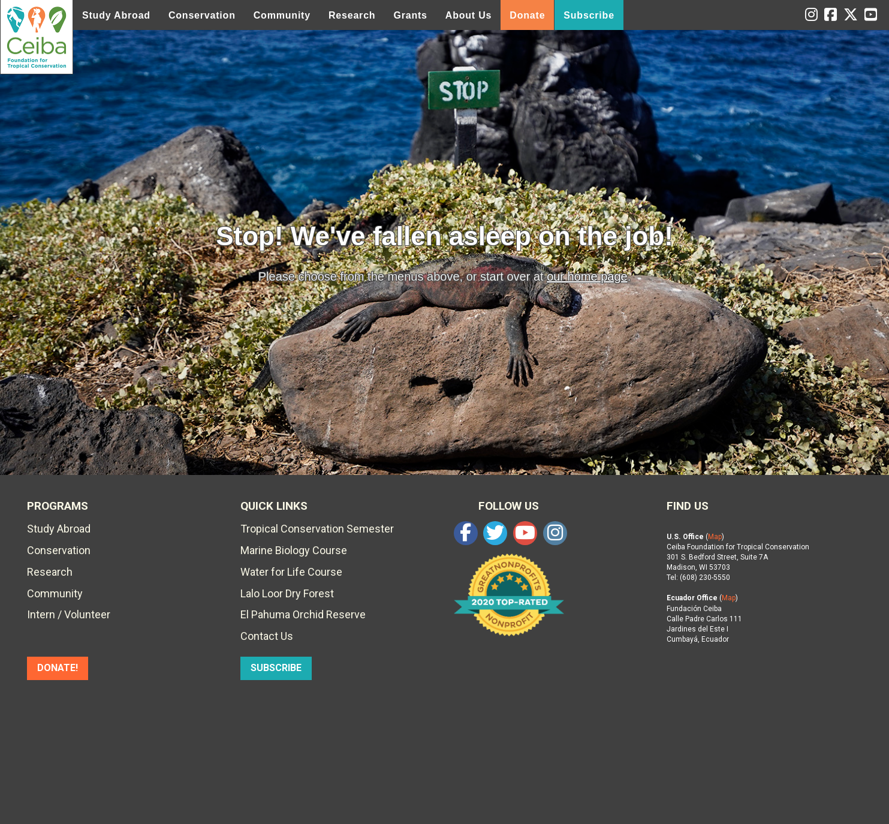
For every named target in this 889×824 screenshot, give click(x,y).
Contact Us (266, 636)
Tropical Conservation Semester (317, 528)
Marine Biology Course (293, 550)
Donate (527, 15)
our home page (587, 276)
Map (715, 537)
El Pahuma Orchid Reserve (303, 614)
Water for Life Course (291, 572)
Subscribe (588, 15)
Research (352, 15)
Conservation (202, 15)
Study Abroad (116, 15)
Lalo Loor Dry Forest (287, 593)
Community (282, 15)
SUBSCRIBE (276, 667)
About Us (468, 15)
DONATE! (57, 667)
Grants (410, 15)
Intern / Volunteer (68, 614)
